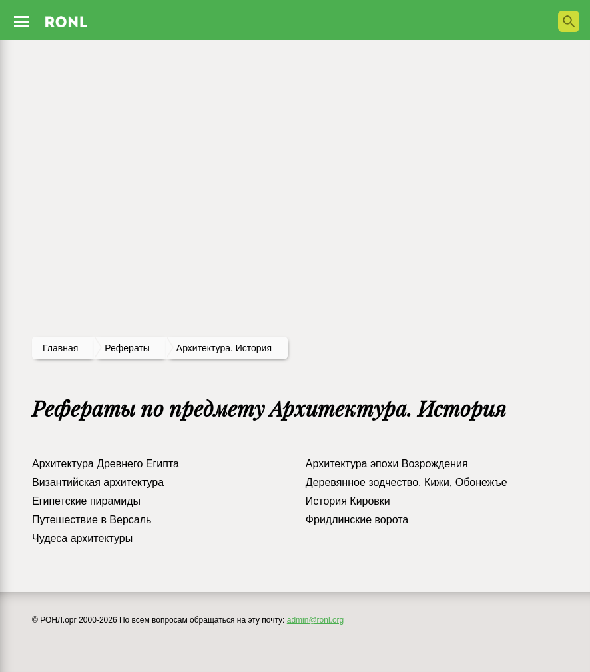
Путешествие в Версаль (91, 519)
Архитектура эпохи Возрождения (387, 463)
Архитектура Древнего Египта (105, 463)
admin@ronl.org (315, 620)
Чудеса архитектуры (82, 538)
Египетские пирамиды (86, 501)
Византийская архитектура (98, 482)
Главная (60, 348)
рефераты (127, 348)
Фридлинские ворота (357, 519)
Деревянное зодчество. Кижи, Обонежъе (406, 482)
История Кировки (348, 501)
